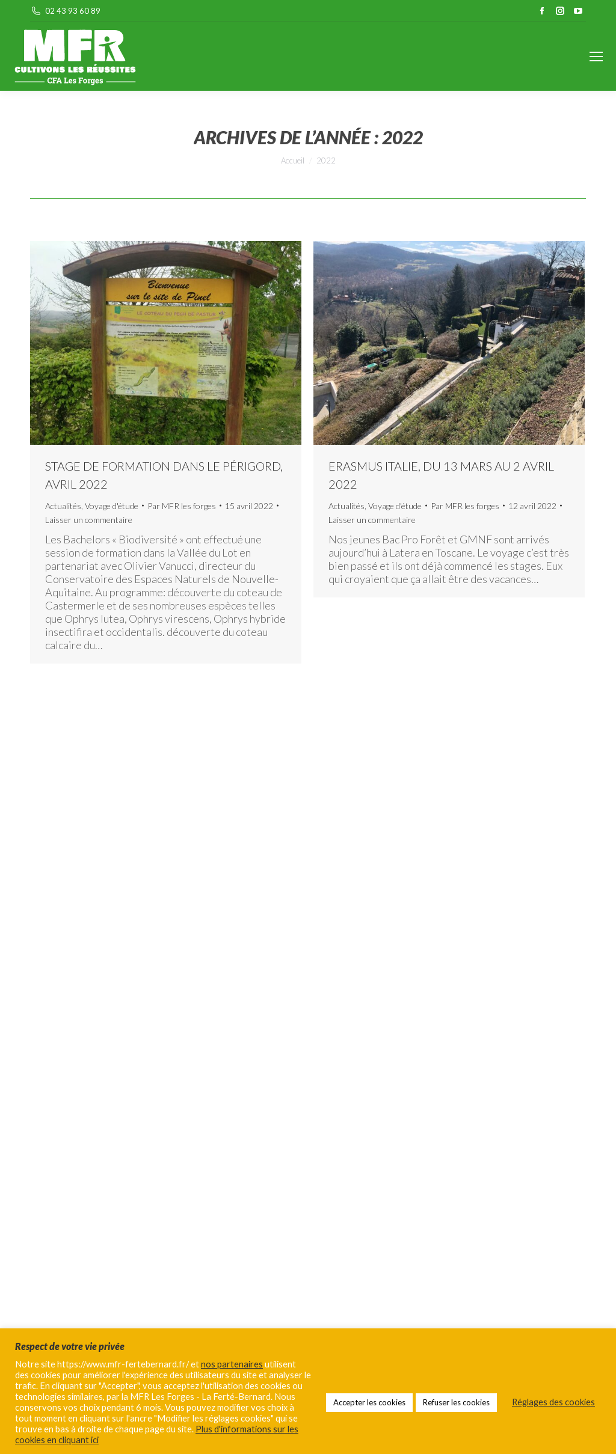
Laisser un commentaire (88, 520)
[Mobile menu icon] (596, 56)
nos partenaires (232, 1364)
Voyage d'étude (111, 506)
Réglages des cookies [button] (553, 1402)
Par (181, 506)
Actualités (63, 506)
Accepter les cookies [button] (369, 1402)
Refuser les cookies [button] (456, 1402)
